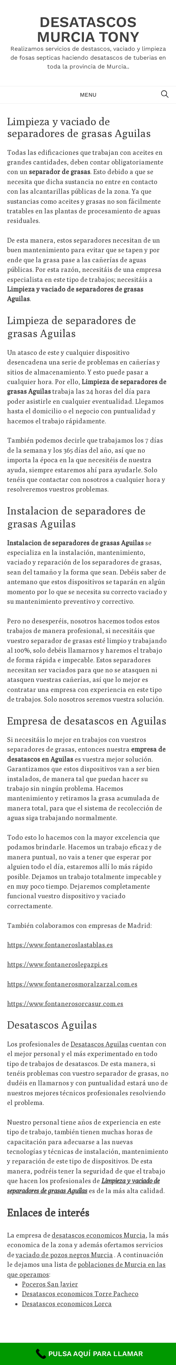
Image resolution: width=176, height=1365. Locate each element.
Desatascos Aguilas (99, 1044)
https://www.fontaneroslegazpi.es (57, 964)
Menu (88, 94)
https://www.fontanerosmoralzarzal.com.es (72, 984)
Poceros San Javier (50, 1284)
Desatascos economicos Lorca (67, 1304)
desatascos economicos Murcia (99, 1235)
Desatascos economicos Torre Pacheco (80, 1294)
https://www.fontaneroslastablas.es (60, 945)
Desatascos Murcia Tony (88, 29)
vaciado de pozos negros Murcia (64, 1255)
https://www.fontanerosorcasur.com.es (65, 1004)
